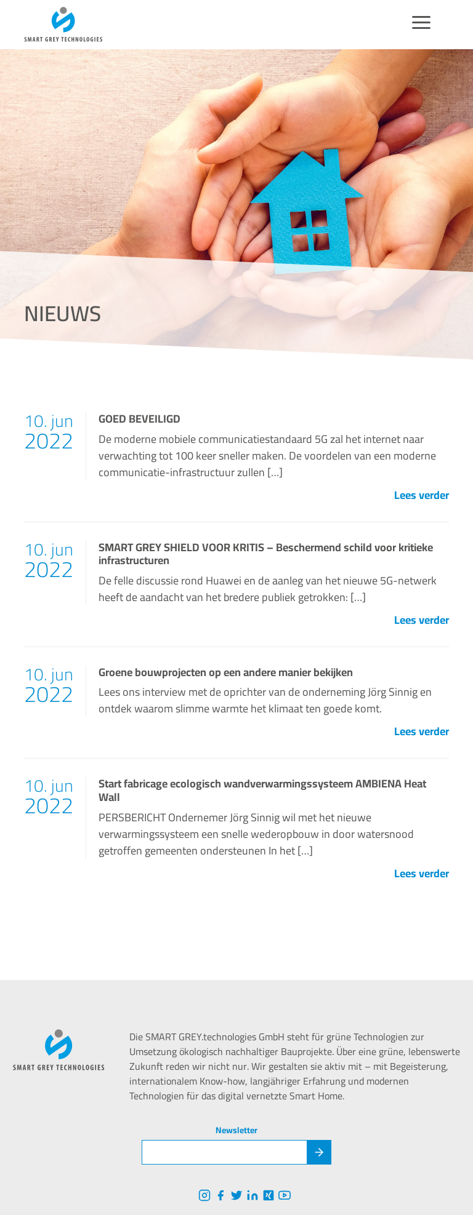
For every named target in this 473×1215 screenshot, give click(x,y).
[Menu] (421, 24)
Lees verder (421, 495)
